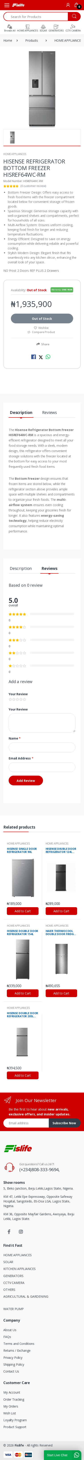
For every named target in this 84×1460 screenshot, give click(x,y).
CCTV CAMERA (13, 1283)
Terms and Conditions (18, 1344)
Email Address (21, 758)
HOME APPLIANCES (14, 154)
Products (31, 40)
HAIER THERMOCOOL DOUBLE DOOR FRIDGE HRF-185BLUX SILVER (60, 933)
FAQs (7, 1337)
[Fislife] (18, 5)
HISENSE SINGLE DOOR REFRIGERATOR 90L (22, 850)
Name (15, 738)
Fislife (19, 1445)
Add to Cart (23, 911)
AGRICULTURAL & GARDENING (25, 1296)
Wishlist (41, 328)
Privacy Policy (12, 1357)
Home (7, 40)
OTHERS (9, 1289)
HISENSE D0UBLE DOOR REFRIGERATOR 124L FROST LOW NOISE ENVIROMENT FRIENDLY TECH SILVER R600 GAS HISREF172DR (61, 850)
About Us (9, 1330)
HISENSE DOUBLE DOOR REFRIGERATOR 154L (22, 933)
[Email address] (26, 1123)
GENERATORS (13, 1276)
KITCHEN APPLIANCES (19, 1269)
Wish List (9, 1413)
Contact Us (11, 1371)
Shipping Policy (13, 1364)
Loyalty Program (15, 1420)
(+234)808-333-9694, (39, 1170)
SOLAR (8, 1262)
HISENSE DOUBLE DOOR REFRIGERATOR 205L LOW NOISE (22, 1015)
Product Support (14, 1427)
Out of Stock (42, 318)
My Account (11, 1392)
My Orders (10, 1406)
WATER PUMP (13, 1309)
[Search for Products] (35, 16)
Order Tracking (13, 1399)
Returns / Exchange (16, 1350)
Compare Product (41, 332)
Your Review (18, 694)
